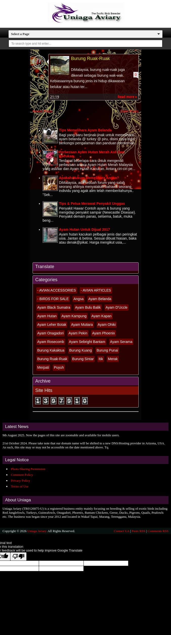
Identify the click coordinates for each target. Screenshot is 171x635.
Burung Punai (107, 350)
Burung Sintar (83, 359)
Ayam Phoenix (103, 333)
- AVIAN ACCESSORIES (56, 290)
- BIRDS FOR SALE (53, 299)
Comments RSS (158, 531)
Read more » (127, 97)
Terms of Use (20, 486)
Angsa (79, 299)
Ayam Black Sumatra (53, 307)
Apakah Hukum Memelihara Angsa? (89, 178)
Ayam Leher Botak (51, 325)
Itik (101, 359)
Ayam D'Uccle (117, 307)
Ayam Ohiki (107, 325)
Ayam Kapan (101, 316)
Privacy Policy (20, 480)
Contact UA (121, 531)
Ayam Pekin (77, 333)
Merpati (43, 367)
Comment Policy (22, 475)
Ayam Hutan (47, 316)
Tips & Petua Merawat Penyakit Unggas (92, 204)
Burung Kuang (80, 350)
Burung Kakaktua (50, 350)
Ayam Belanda (99, 299)
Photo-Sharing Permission (28, 469)
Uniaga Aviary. (37, 531)
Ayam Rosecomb (50, 342)
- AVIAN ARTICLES (96, 290)
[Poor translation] (18, 556)
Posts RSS (138, 531)
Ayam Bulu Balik (88, 307)
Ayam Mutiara (82, 325)
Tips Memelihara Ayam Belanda (85, 130)
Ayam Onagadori (50, 333)
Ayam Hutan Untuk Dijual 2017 (84, 229)
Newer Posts (43, 111)
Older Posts (129, 111)
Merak (113, 359)
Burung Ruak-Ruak (90, 58)
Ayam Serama (121, 342)
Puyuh (59, 367)
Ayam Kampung (73, 316)
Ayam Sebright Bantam (87, 342)
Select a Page (20, 34)
